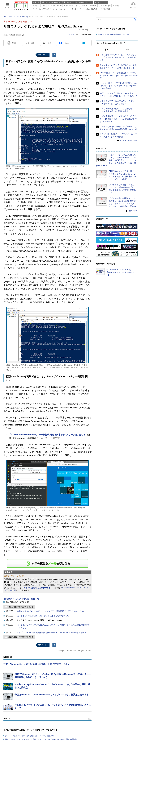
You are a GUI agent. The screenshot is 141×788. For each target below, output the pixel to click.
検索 (135, 19)
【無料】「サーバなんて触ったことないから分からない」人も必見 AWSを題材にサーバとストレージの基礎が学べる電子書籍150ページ (116, 160)
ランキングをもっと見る (128, 141)
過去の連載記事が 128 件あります (20, 637)
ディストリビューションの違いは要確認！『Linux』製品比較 (29, 736)
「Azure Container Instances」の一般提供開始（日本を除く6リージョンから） (47, 434)
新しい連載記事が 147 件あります (20, 607)
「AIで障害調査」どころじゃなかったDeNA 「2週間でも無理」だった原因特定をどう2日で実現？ (118, 119)
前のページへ (43, 55)
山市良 (71, 34)
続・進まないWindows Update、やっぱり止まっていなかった (43, 616)
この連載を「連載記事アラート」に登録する (47, 563)
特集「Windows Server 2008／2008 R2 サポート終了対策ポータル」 (36, 664)
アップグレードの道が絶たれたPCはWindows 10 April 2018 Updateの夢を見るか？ (51, 633)
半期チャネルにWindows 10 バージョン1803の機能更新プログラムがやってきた (51, 611)
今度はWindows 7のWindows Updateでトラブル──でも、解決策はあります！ (53, 694)
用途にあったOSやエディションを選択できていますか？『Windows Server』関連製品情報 (41, 739)
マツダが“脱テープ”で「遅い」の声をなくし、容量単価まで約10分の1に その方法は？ (118, 57)
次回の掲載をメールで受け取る (17, 602)
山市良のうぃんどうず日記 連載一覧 (21, 599)
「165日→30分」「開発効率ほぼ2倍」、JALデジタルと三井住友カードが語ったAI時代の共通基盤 (118, 86)
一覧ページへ (133, 211)
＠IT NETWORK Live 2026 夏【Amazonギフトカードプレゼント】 (120, 272)
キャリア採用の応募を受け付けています (113, 35)
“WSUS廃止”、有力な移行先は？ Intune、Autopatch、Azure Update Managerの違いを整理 (119, 75)
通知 (32, 43)
